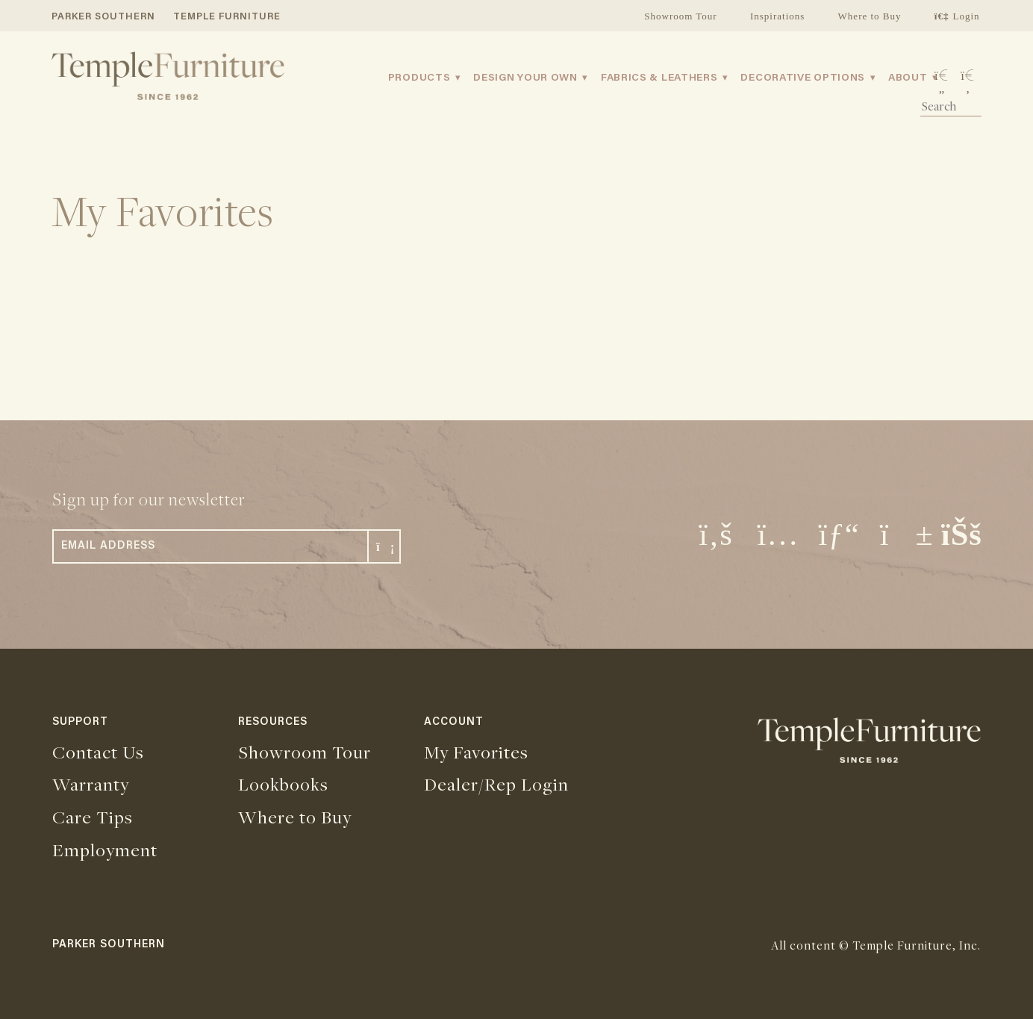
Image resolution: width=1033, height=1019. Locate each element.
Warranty (90, 784)
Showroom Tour (680, 16)
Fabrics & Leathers (659, 78)
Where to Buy (870, 16)
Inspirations (777, 16)
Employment (104, 849)
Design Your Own (525, 78)
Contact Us (98, 752)
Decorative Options (802, 78)
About (908, 78)
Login (957, 16)
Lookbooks (283, 784)
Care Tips (92, 817)
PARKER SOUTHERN (103, 17)
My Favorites (476, 752)
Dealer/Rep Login (496, 784)
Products (419, 78)
